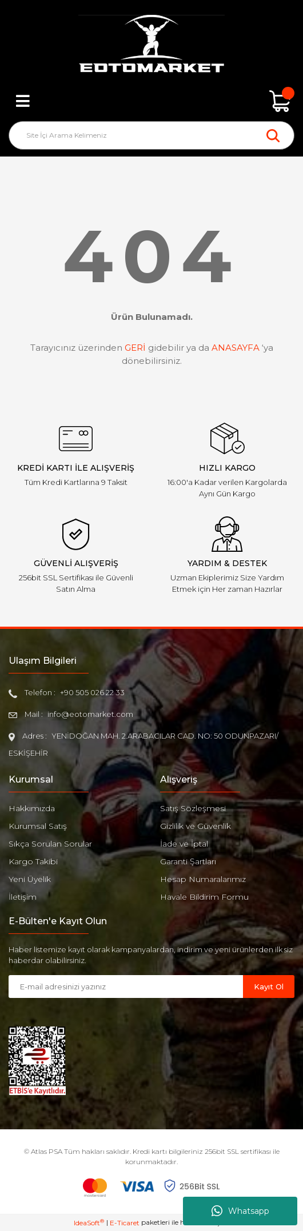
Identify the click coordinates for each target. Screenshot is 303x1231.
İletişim (23, 897)
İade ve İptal (184, 844)
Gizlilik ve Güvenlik (195, 826)
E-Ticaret (124, 1222)
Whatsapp (240, 1211)
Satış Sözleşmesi (193, 808)
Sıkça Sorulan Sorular (50, 844)
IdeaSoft (89, 1222)
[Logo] (151, 45)
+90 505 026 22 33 (92, 692)
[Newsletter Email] (126, 986)
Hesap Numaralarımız (203, 879)
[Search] (151, 135)
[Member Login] (151, 101)
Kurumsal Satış (38, 826)
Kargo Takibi (33, 861)
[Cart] (280, 101)
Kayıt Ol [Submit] (269, 986)
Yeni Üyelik (30, 879)
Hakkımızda (32, 808)
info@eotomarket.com (90, 714)
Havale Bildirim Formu (204, 897)
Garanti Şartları (188, 861)
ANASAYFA (236, 347)
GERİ (135, 347)
